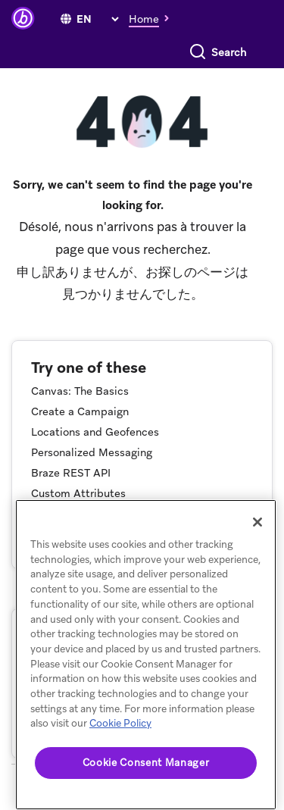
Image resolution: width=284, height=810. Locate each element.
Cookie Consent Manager (146, 762)
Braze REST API (71, 473)
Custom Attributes (78, 493)
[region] (145, 654)
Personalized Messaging (91, 452)
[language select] (97, 19)
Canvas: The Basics (80, 391)
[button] (153, 18)
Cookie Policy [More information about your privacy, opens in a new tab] (120, 723)
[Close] (257, 522)
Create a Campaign (80, 411)
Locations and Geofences (95, 432)
